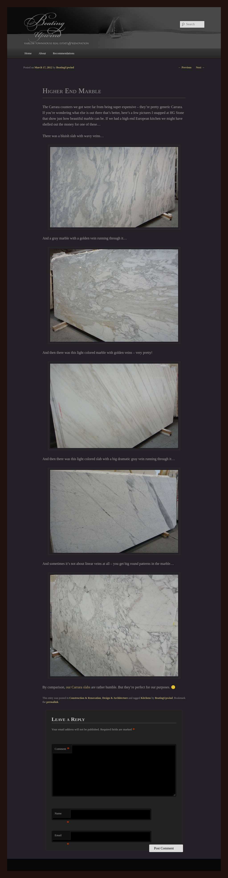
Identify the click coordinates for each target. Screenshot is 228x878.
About (42, 53)
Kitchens (146, 698)
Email (62, 837)
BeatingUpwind (164, 698)
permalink (52, 702)
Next (200, 67)
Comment (62, 749)
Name (62, 815)
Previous (184, 67)
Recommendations (63, 53)
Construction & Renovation (85, 698)
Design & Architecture (115, 698)
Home (28, 53)
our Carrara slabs (78, 687)
